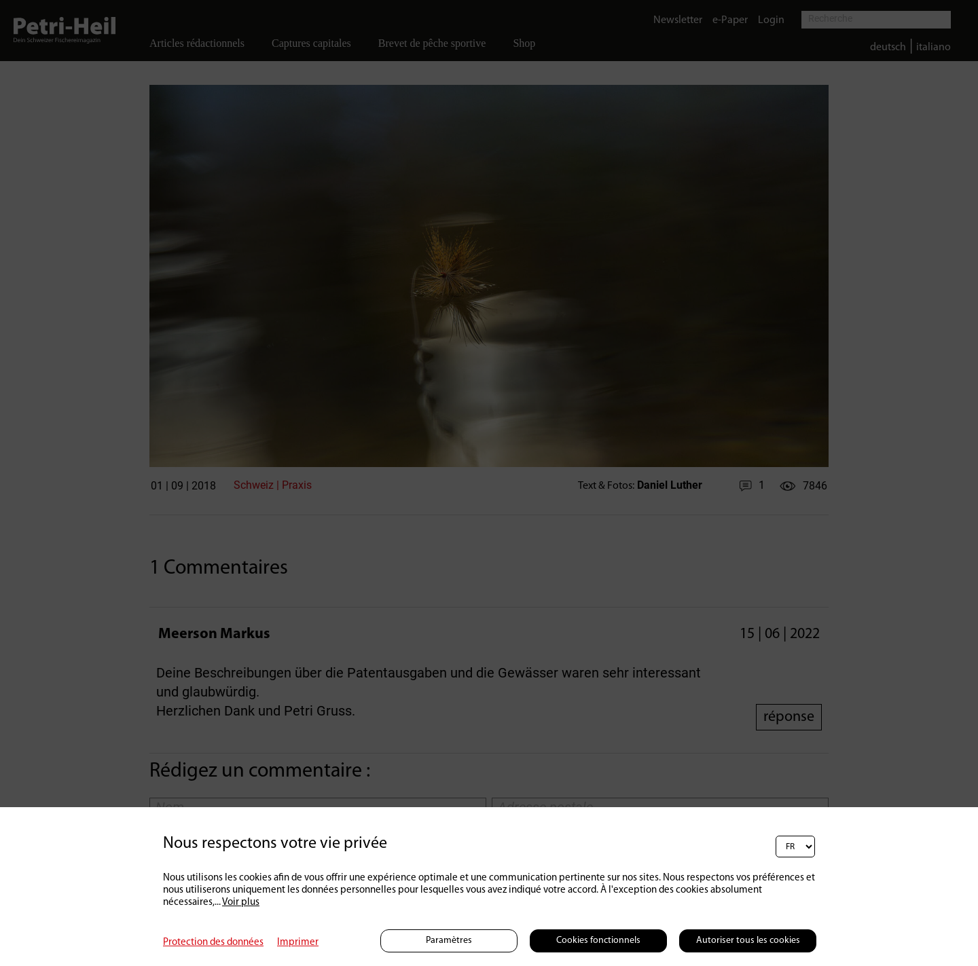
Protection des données (213, 942)
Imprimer (298, 942)
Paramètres (449, 940)
